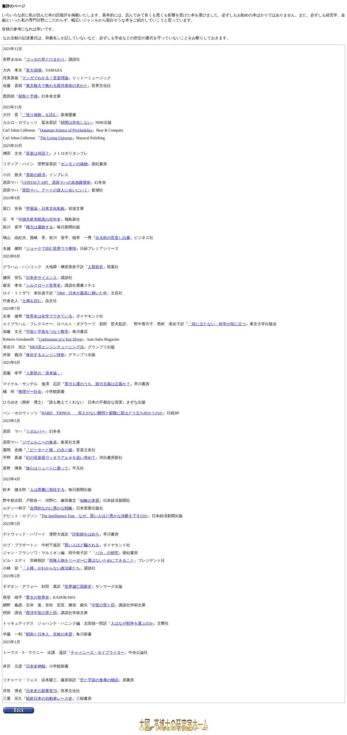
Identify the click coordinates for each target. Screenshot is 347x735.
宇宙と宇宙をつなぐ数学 (47, 332)
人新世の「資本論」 (43, 373)
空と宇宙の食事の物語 (99, 680)
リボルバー (35, 431)
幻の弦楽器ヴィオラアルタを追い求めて (60, 458)
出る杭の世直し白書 (112, 238)
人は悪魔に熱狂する (47, 490)
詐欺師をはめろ (85, 534)
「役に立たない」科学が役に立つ (217, 324)
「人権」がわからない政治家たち (51, 568)
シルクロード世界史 (43, 285)
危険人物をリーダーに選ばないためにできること (91, 560)
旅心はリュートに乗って (47, 468)
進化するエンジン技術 (45, 355)
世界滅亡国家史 (78, 586)
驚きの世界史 (37, 597)
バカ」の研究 (107, 553)
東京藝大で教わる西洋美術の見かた (57, 86)
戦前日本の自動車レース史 (49, 698)
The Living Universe (56, 138)
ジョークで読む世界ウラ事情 (51, 248)
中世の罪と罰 (103, 605)
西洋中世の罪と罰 (41, 613)
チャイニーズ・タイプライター (98, 652)
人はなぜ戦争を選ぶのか (132, 623)
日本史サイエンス (41, 278)
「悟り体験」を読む (39, 115)
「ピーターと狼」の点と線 (49, 450)
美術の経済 (35, 175)
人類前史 (95, 267)
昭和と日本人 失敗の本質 (49, 634)
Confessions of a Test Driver (61, 339)
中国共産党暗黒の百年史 (39, 219)
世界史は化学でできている (49, 316)
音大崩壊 (33, 70)
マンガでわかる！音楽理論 (45, 78)
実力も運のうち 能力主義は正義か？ (97, 384)
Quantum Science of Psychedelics (66, 130)
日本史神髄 (35, 666)
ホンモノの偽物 (74, 164)
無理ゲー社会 (29, 392)
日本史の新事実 (39, 691)
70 (55, 691)
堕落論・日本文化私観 (45, 208)
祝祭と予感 (28, 96)
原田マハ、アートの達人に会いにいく (55, 190)
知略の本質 (89, 500)
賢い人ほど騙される (82, 545)
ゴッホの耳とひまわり (45, 59)
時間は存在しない (76, 122)
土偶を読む (31, 301)
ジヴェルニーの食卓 (39, 442)
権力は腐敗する (39, 227)
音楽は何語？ (37, 153)
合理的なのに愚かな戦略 (51, 508)
